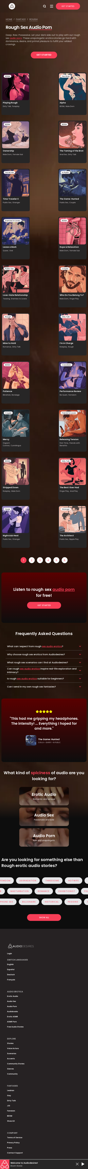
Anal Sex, (63, 154)
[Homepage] (25, 6)
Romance (41, 891)
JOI (8, 1105)
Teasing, (6, 298)
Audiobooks (12, 1011)
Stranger (16, 202)
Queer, (6, 250)
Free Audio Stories (15, 1027)
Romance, (7, 347)
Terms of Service (14, 1137)
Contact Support (15, 1153)
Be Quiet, (64, 395)
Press (9, 1148)
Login (9, 953)
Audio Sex (11, 1001)
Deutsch (11, 974)
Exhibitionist (64, 891)
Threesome (55, 880)
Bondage (16, 395)
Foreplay (15, 106)
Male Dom (70, 106)
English (10, 964)
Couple (72, 202)
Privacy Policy (13, 1142)
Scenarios (11, 1053)
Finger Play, (64, 491)
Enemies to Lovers (12, 220)
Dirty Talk (72, 154)
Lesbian (10, 1090)
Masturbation (17, 891)
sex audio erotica (52, 646)
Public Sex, (7, 202)
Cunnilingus (16, 445)
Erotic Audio (12, 996)
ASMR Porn (12, 1021)
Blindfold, (7, 395)
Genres (10, 1069)
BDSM (7, 76)
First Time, (64, 443)
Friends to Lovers (69, 413)
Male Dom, (7, 154)
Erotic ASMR (12, 1016)
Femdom (72, 395)
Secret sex (9, 172)
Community (12, 1074)
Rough (33, 19)
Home (9, 19)
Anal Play (74, 491)
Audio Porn (40, 27)
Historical (55, 901)
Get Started (68, 6)
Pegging (76, 901)
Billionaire (32, 901)
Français (11, 979)
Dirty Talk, (7, 106)
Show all (44, 917)
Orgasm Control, (6, 444)
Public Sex (9, 268)
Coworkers (66, 365)
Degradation (30, 880)
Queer (7, 509)
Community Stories (15, 1063)
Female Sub (18, 154)
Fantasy (21, 19)
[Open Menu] (51, 6)
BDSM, (62, 106)
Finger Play (74, 298)
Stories (10, 1043)
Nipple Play (74, 539)
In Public (65, 172)
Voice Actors (13, 1048)
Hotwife (76, 880)
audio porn (16, 38)
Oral (11, 250)
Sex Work (66, 76)
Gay (9, 1095)
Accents (11, 1058)
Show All (11, 1121)
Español (10, 969)
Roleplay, (63, 347)
